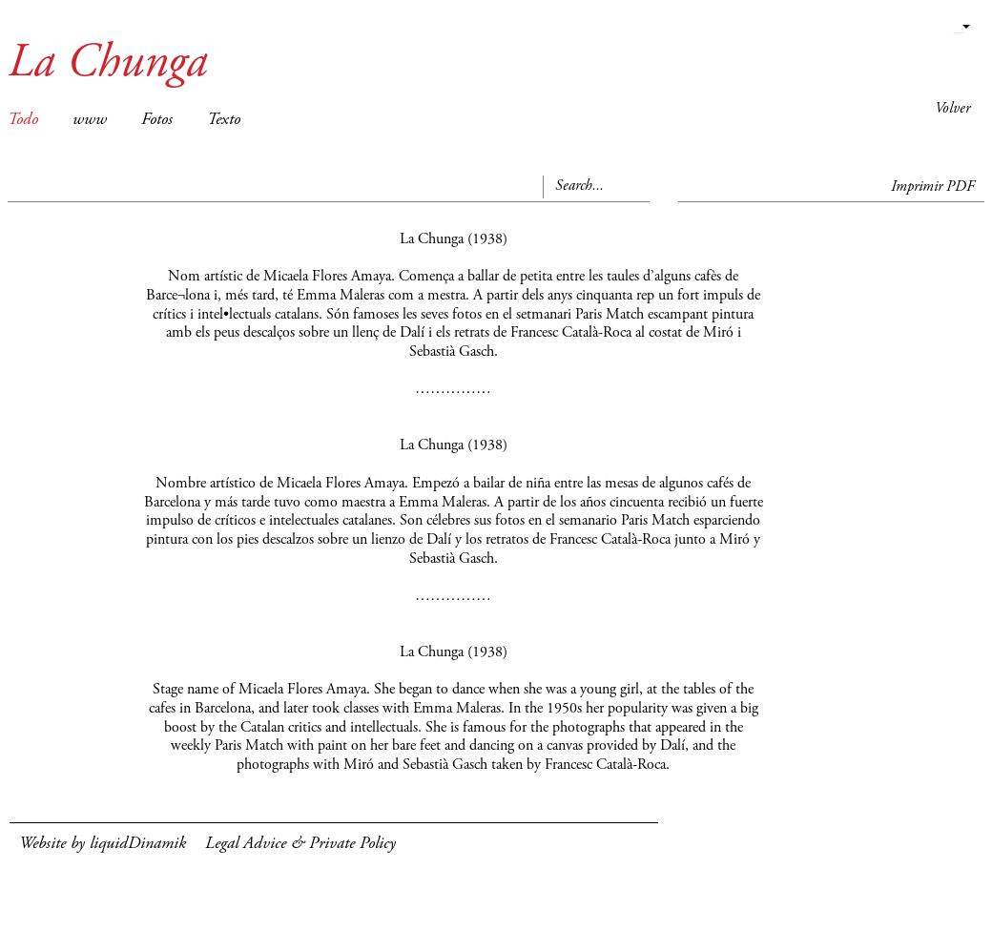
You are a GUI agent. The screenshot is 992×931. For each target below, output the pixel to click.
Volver (952, 108)
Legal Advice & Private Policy (300, 844)
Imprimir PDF (933, 187)
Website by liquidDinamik (102, 844)
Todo (23, 120)
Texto (223, 120)
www (89, 120)
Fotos (157, 120)
